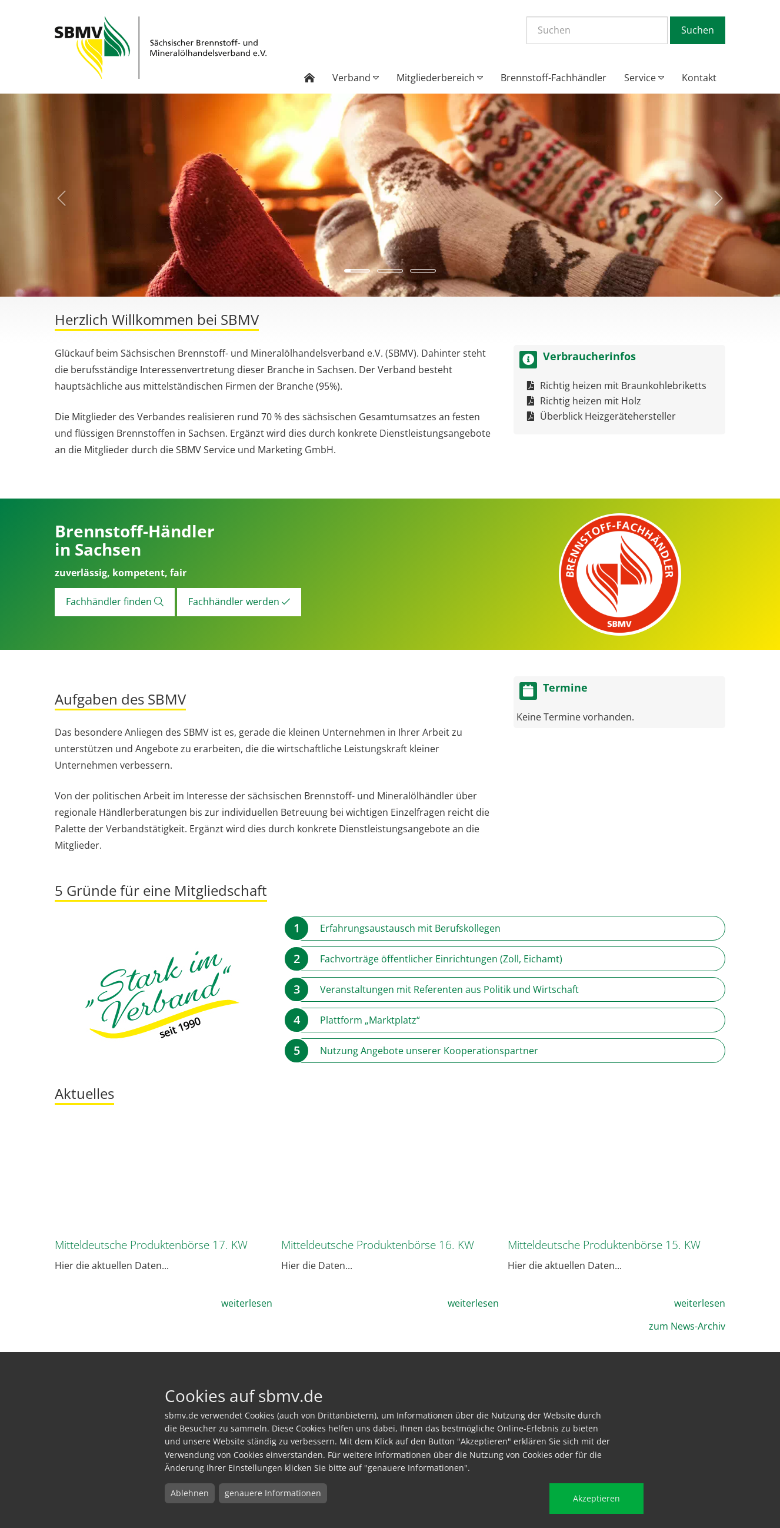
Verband (355, 77)
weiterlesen (246, 1303)
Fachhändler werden (239, 601)
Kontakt (699, 77)
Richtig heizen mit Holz (590, 400)
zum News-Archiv (687, 1326)
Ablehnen (190, 1493)
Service (644, 77)
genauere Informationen (273, 1493)
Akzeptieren (596, 1498)
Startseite (160, 47)
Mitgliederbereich (439, 77)
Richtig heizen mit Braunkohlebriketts (623, 385)
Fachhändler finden (115, 601)
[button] (58, 195)
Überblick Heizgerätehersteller (608, 416)
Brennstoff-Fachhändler (553, 77)
